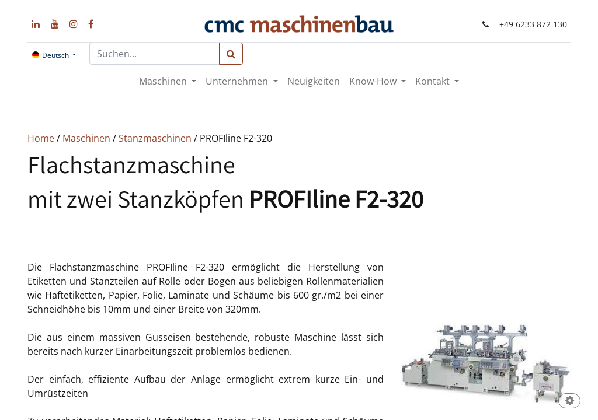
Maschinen (87, 138)
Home (42, 138)
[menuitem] (314, 81)
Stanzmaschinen (156, 138)
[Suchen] (231, 54)
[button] (569, 401)
